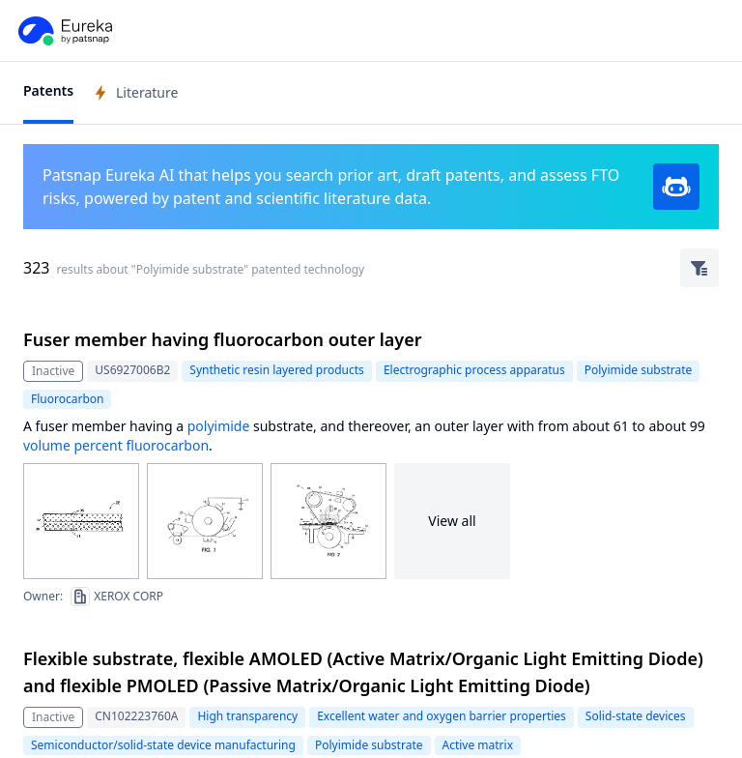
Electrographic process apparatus (474, 370)
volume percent (73, 445)
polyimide (218, 426)
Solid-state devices (635, 716)
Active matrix (478, 745)
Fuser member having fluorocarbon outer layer (222, 339)
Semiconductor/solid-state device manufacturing (163, 745)
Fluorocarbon (67, 399)
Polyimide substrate (639, 370)
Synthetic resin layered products (276, 370)
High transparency (247, 716)
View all (451, 520)
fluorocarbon (167, 445)
